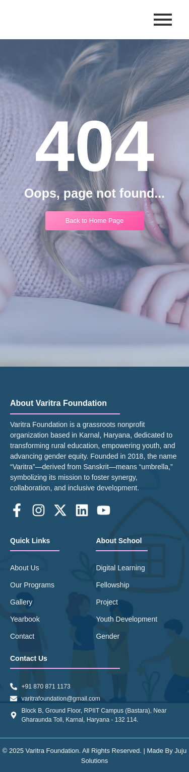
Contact (22, 636)
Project (107, 602)
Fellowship (112, 585)
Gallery (21, 602)
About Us (24, 568)
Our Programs (32, 585)
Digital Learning (120, 568)
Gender (107, 636)
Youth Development (126, 619)
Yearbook (25, 619)
